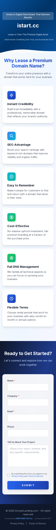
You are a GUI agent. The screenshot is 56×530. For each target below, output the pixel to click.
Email (10, 411)
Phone (10, 426)
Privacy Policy (17, 476)
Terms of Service (35, 476)
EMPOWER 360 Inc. (24, 518)
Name (11, 380)
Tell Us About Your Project (21, 442)
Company (13, 396)
